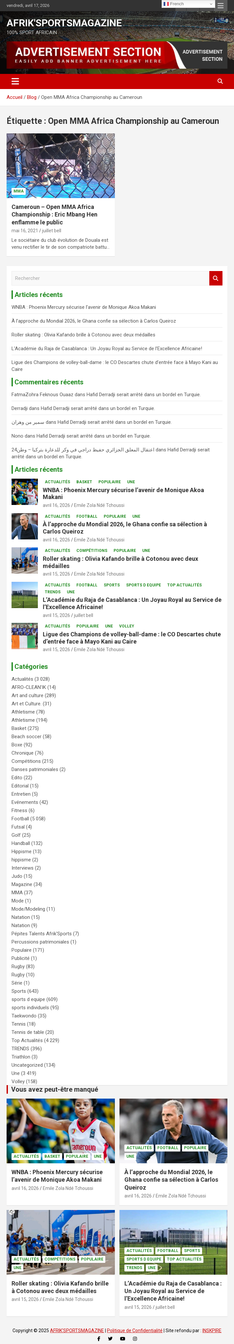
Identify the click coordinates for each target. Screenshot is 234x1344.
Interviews (23, 868)
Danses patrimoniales (35, 769)
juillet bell (51, 230)
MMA (18, 191)
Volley (126, 626)
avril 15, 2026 (56, 574)
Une (131, 482)
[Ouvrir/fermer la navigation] (15, 81)
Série (17, 983)
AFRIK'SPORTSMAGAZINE (64, 23)
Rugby (18, 966)
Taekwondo (24, 1016)
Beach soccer (26, 737)
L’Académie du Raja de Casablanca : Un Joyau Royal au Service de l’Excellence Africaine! (107, 349)
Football (86, 516)
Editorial (20, 786)
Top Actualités (184, 585)
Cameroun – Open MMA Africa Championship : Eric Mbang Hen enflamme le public (54, 214)
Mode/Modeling (28, 909)
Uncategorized (27, 1065)
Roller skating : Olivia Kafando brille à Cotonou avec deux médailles (84, 335)
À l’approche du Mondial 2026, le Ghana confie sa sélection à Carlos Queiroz (94, 321)
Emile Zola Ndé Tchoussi (99, 505)
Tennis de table (28, 1032)
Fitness (19, 810)
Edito (17, 778)
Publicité (21, 958)
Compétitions (91, 550)
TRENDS (53, 592)
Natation (21, 917)
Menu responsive (220, 5)
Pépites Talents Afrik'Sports (42, 934)
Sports (112, 585)
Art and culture (27, 695)
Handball (21, 843)
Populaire (109, 482)
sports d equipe (143, 585)
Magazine (22, 884)
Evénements (25, 802)
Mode (18, 901)
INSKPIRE (211, 1330)
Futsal (18, 827)
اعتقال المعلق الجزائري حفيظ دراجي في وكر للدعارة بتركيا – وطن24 (83, 450)
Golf (16, 835)
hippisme (21, 860)
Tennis (19, 1024)
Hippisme (22, 851)
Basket (84, 482)
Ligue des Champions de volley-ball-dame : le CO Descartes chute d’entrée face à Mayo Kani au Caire (132, 638)
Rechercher (215, 278)
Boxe (17, 745)
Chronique (23, 753)
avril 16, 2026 (56, 505)
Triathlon (21, 1057)
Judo (17, 876)
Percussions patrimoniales (40, 942)
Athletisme (23, 712)
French (174, 4)
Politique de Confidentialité (135, 1330)
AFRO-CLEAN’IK (29, 687)
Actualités (57, 482)
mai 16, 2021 (25, 230)
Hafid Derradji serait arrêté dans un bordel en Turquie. (144, 395)
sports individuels (30, 1008)
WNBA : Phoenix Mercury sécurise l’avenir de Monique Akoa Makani (84, 307)
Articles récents (38, 469)
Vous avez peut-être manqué (54, 1089)
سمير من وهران (28, 422)
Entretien (21, 794)
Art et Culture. (26, 704)
